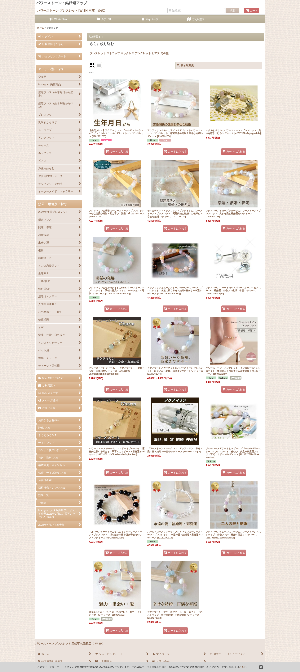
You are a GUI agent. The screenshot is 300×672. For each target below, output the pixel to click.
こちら (243, 667)
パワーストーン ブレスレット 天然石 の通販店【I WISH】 (70, 643)
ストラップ (113, 53)
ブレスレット (98, 53)
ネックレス (127, 53)
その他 (166, 53)
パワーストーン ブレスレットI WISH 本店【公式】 (72, 10)
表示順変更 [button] (185, 65)
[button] (242, 19)
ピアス (156, 53)
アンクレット (143, 53)
